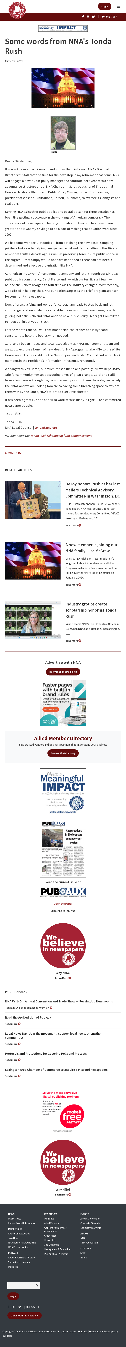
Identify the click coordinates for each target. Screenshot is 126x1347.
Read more (73, 525)
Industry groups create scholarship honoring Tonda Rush (91, 610)
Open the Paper (63, 904)
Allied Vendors (51, 1223)
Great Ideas (50, 1235)
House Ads (49, 1240)
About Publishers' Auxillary (21, 1257)
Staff (82, 1252)
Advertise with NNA (63, 662)
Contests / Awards (90, 1223)
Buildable (7, 1335)
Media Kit (13, 1266)
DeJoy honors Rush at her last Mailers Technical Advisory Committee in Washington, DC (92, 490)
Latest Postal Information (22, 1223)
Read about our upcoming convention (28, 1007)
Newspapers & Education (57, 1249)
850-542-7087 (34, 1307)
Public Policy (14, 1218)
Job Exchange (51, 1244)
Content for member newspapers (55, 1229)
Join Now (13, 1238)
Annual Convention (90, 1218)
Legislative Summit (90, 1227)
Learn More (63, 978)
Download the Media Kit (63, 671)
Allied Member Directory (63, 738)
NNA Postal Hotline (18, 1247)
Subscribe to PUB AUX (63, 910)
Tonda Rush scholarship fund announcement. (61, 436)
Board (83, 1257)
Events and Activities (19, 1233)
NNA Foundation (89, 1242)
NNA (82, 1238)
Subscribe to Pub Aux (19, 1262)
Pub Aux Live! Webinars (56, 1253)
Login (104, 6)
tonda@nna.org (46, 427)
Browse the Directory (63, 753)
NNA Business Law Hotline (22, 1242)
